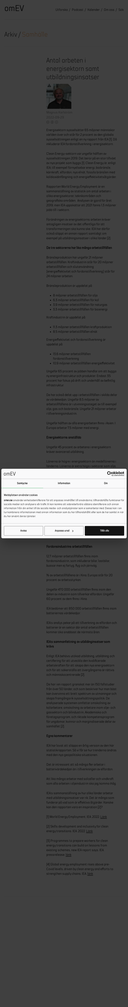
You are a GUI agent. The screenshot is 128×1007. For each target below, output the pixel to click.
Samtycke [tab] (22, 483)
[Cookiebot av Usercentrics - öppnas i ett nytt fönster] (109, 473)
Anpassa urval (64, 530)
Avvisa (23, 530)
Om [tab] (106, 483)
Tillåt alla (104, 530)
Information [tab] (64, 483)
